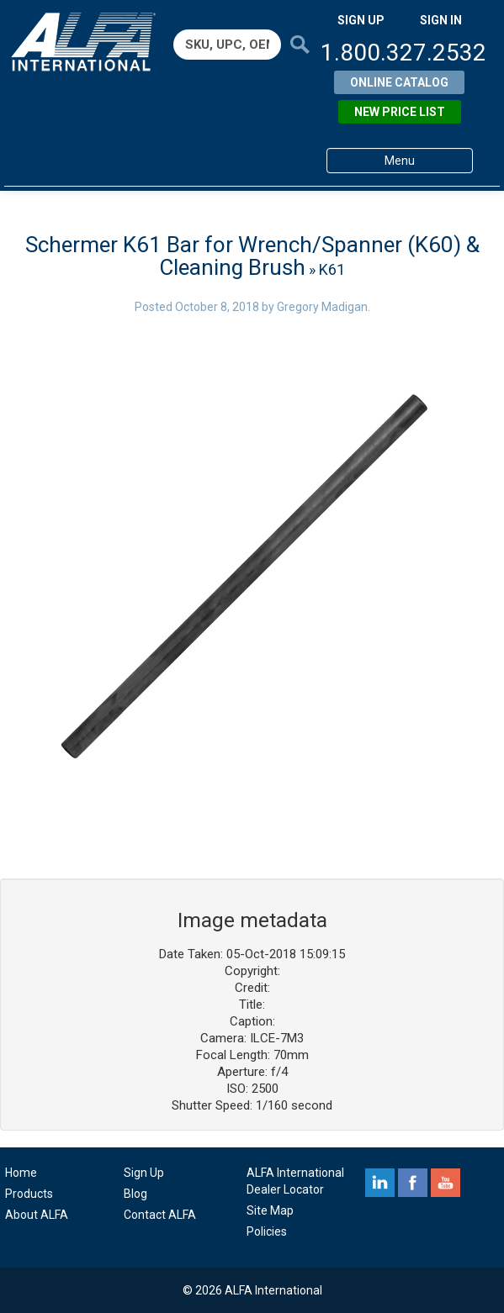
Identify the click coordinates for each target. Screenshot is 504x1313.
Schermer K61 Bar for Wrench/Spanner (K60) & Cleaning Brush (252, 256)
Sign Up (144, 1172)
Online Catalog (399, 82)
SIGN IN (441, 20)
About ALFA (36, 1214)
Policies (267, 1231)
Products (29, 1193)
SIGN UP (361, 20)
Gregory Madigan (322, 307)
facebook (412, 1182)
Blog (135, 1193)
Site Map (270, 1210)
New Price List (399, 112)
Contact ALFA (160, 1214)
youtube (445, 1182)
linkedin (380, 1182)
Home (21, 1172)
